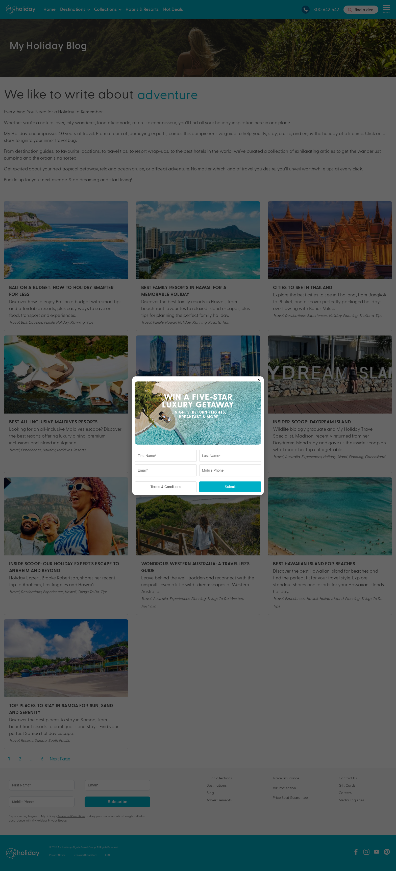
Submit (230, 487)
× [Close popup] (258, 378)
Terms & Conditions (166, 487)
